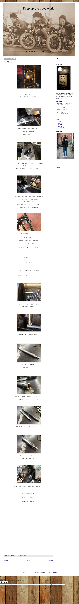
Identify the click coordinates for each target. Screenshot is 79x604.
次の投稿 (6, 560)
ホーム (28, 560)
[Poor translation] (5, 582)
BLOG (59, 121)
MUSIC (59, 126)
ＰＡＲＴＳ (60, 127)
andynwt (42, 572)
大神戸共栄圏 (60, 164)
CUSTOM (59, 123)
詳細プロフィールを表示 (61, 98)
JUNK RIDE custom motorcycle (65, 93)
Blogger (55, 572)
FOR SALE (60, 124)
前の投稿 (51, 560)
